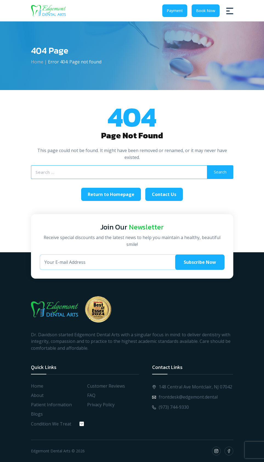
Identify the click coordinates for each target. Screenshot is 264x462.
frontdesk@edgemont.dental (185, 397)
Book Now (205, 10)
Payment (175, 10)
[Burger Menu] (229, 11)
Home (37, 62)
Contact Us (164, 194)
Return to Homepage (111, 194)
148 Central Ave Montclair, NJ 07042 (192, 387)
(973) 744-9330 (170, 407)
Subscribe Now (200, 262)
